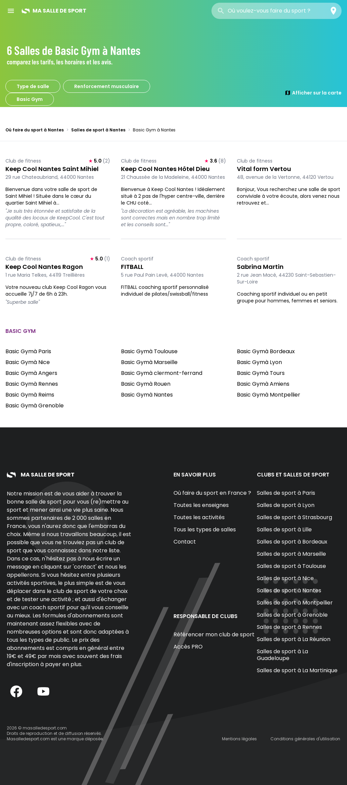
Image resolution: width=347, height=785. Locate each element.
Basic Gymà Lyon (259, 362)
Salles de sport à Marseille (291, 554)
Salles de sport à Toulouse (291, 566)
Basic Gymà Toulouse (149, 351)
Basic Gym (30, 99)
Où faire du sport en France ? (212, 493)
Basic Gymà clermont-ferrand (161, 373)
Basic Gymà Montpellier (268, 395)
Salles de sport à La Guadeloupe (282, 655)
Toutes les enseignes (201, 505)
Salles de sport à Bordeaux (292, 542)
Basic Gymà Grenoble (34, 405)
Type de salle (33, 86)
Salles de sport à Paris (286, 493)
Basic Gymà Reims (29, 395)
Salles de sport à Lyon (285, 505)
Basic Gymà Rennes (31, 384)
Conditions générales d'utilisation (305, 739)
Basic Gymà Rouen (145, 384)
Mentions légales (239, 739)
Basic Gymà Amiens (263, 384)
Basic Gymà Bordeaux (266, 351)
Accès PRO (188, 647)
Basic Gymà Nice (27, 362)
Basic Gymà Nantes (147, 395)
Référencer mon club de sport (214, 634)
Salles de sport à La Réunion (293, 639)
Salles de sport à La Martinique (297, 670)
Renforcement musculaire (106, 86)
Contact (185, 542)
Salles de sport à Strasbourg (294, 517)
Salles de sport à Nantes (98, 130)
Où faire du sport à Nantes (34, 130)
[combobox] (276, 11)
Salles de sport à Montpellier (295, 603)
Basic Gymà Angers (31, 373)
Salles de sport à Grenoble (292, 615)
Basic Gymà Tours (261, 373)
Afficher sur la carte (313, 92)
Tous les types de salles (205, 529)
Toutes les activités (199, 517)
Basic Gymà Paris (28, 351)
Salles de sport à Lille (284, 529)
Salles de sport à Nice (285, 578)
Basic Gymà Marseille (149, 362)
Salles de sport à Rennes (289, 627)
